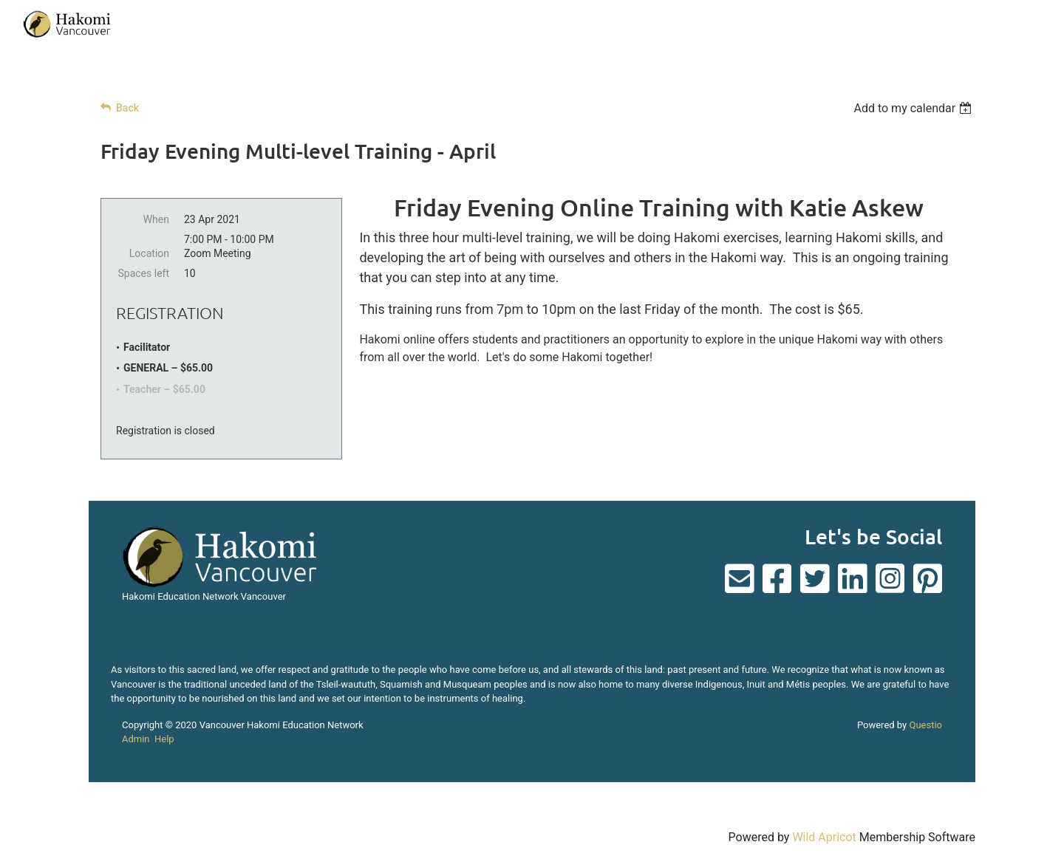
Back (127, 108)
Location (149, 253)
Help (164, 738)
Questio (925, 724)
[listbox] (914, 108)
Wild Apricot (824, 837)
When (156, 219)
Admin (136, 738)
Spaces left (143, 273)
